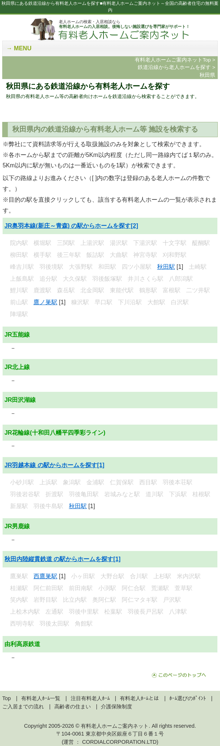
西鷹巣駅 (45, 576)
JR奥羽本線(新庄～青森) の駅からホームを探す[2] (71, 226)
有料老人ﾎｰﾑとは (139, 698)
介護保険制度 (116, 706)
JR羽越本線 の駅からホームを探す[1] (54, 465)
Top (6, 698)
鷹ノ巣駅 (45, 302)
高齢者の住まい (72, 706)
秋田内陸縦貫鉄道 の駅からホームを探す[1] (62, 559)
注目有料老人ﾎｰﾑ (90, 698)
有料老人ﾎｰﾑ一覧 (40, 698)
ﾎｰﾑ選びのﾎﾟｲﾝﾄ (187, 698)
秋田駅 (166, 267)
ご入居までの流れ (23, 706)
